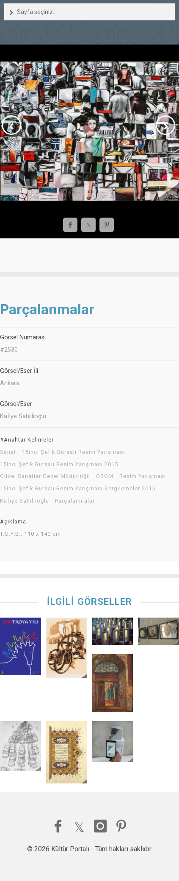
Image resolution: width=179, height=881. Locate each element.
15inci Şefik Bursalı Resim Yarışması (73, 452)
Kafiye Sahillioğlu (24, 501)
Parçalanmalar (75, 501)
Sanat (8, 452)
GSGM (104, 476)
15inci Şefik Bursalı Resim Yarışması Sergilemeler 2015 (77, 489)
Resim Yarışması (142, 476)
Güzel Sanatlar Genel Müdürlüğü (45, 476)
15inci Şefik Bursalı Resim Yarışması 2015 (59, 464)
